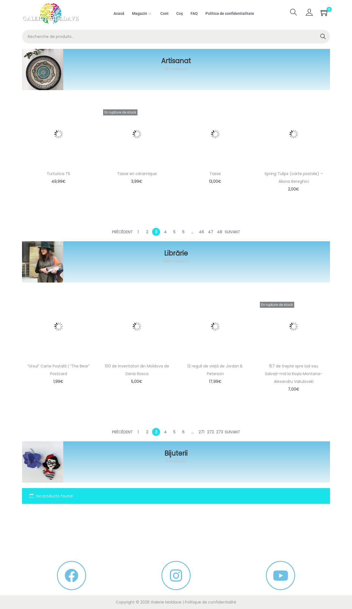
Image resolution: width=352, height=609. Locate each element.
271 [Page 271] (201, 432)
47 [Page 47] (210, 232)
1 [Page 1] (138, 232)
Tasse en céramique (137, 173)
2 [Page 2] (147, 232)
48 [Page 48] (219, 232)
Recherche (323, 37)
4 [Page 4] (165, 232)
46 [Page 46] (201, 232)
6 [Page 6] (183, 232)
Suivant (232, 232)
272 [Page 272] (210, 432)
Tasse (215, 173)
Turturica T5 (58, 173)
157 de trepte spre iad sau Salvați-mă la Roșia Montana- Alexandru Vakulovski (293, 373)
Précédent (122, 232)
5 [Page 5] (174, 232)
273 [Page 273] (219, 432)
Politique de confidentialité (210, 602)
